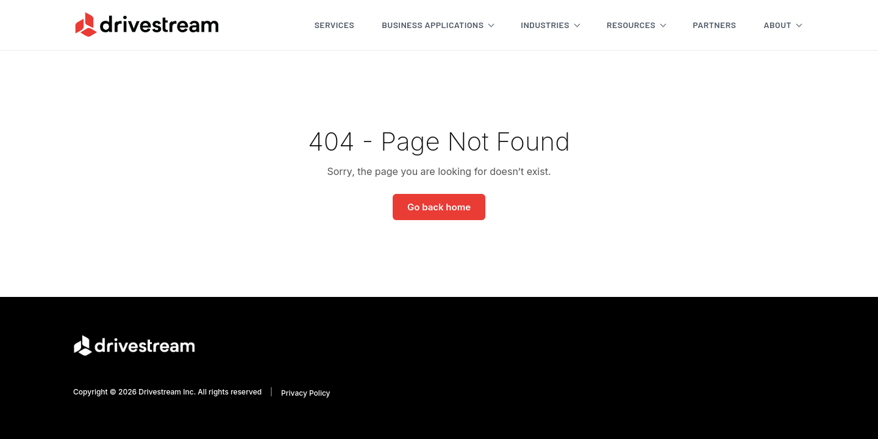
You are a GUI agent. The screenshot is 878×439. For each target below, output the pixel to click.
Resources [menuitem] (631, 25)
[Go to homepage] (146, 24)
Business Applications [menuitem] (433, 25)
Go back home (439, 207)
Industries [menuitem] (545, 25)
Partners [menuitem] (714, 25)
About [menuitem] (777, 25)
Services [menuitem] (335, 25)
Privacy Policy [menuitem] (305, 393)
